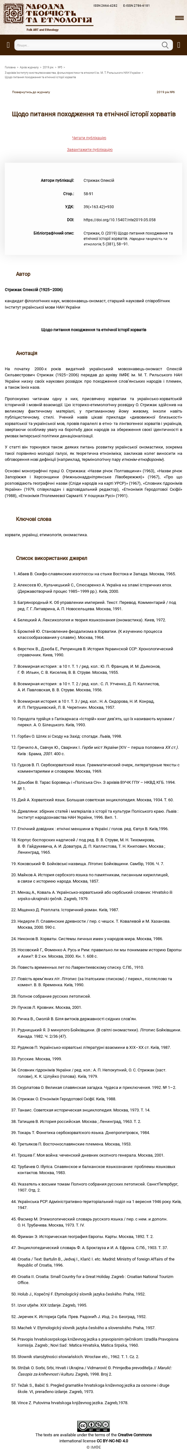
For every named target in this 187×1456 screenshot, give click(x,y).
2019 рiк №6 (166, 92)
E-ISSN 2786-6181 (136, 5)
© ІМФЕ (93, 1447)
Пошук (169, 45)
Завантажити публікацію (90, 149)
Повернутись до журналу (31, 92)
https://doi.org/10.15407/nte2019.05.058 (120, 220)
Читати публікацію (89, 138)
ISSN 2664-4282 (105, 5)
